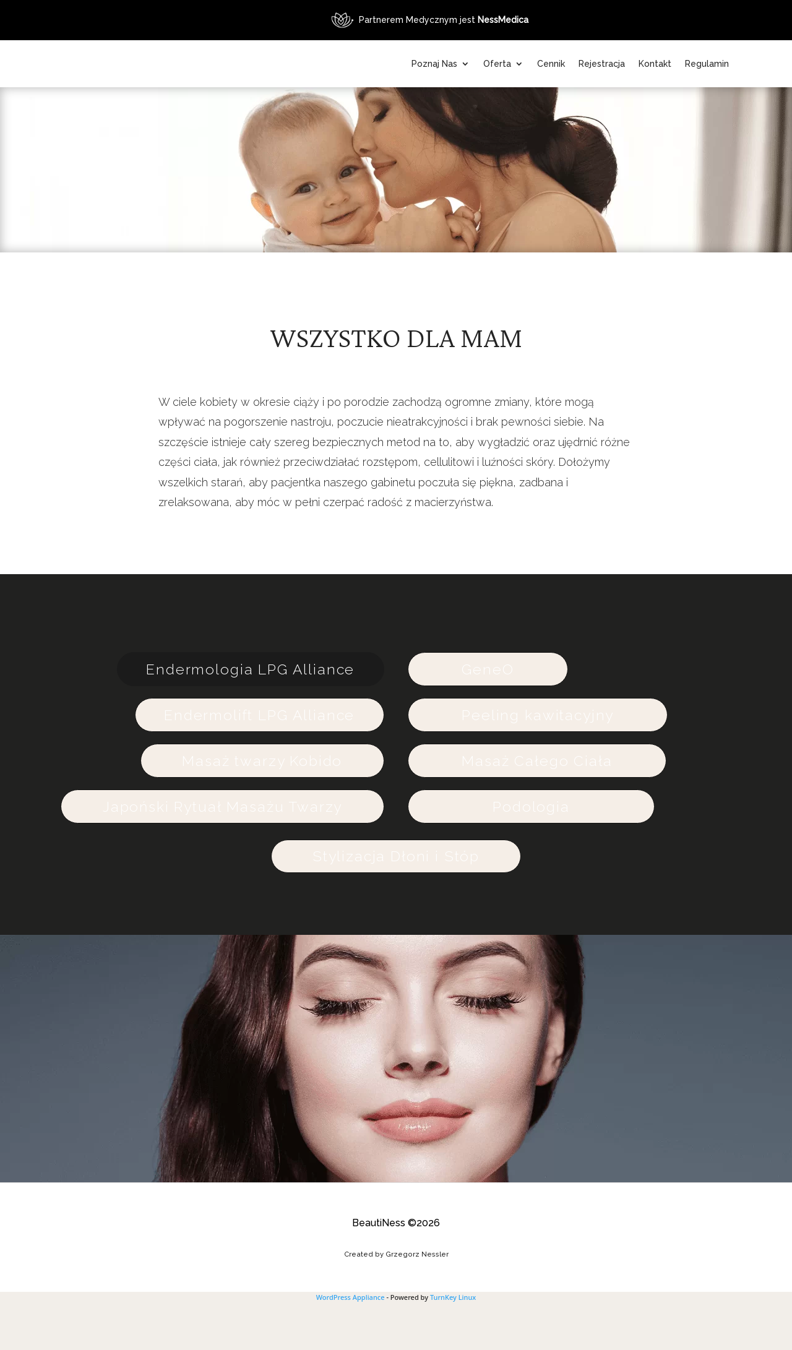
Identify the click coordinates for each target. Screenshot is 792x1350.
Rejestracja (659, 64)
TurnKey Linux (453, 1344)
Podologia (533, 853)
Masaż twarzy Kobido (261, 807)
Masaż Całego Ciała (539, 807)
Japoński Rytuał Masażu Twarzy (220, 853)
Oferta (555, 64)
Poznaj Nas (492, 64)
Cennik (608, 64)
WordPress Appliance (350, 1344)
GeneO (490, 716)
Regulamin (707, 111)
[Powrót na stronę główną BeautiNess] (236, 87)
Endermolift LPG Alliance (258, 762)
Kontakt (712, 64)
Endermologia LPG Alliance (249, 716)
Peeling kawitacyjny (540, 762)
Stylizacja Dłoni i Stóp (396, 903)
